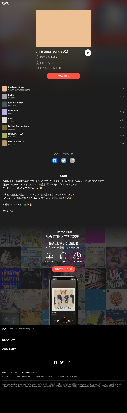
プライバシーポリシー (22, 377)
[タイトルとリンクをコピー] (72, 160)
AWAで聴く (63, 76)
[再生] (88, 52)
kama (54, 57)
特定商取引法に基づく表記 (68, 377)
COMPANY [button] (9, 349)
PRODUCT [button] (8, 340)
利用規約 (5, 377)
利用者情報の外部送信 (44, 377)
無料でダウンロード (63, 269)
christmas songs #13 (26, 329)
